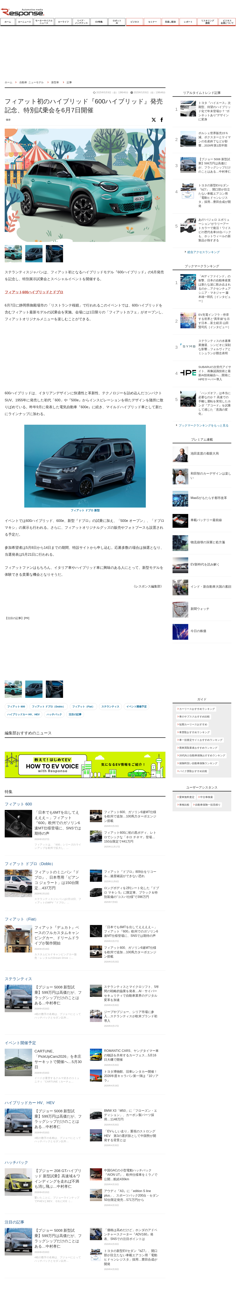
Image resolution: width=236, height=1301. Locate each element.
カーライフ (63, 22)
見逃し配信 (170, 22)
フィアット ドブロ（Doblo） (48, 706)
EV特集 (99, 22)
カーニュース (24, 22)
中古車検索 (206, 797)
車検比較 (184, 804)
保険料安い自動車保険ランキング (198, 763)
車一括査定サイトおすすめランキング (200, 739)
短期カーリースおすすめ (193, 724)
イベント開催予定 (136, 706)
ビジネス (134, 22)
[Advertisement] (77, 356)
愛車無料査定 (186, 797)
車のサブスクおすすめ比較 (194, 716)
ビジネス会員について (227, 21)
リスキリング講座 (207, 21)
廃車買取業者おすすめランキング (198, 747)
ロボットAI (117, 21)
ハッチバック (54, 714)
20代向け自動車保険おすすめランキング (202, 755)
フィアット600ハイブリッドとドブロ (34, 292)
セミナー (152, 22)
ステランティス (110, 706)
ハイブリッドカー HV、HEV (23, 714)
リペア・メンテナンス (81, 21)
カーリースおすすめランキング (197, 708)
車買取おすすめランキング (194, 732)
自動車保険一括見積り (208, 804)
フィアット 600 (16, 706)
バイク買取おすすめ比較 (193, 771)
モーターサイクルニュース (43, 21)
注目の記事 (75, 714)
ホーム (8, 22)
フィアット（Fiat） (83, 706)
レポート (188, 22)
